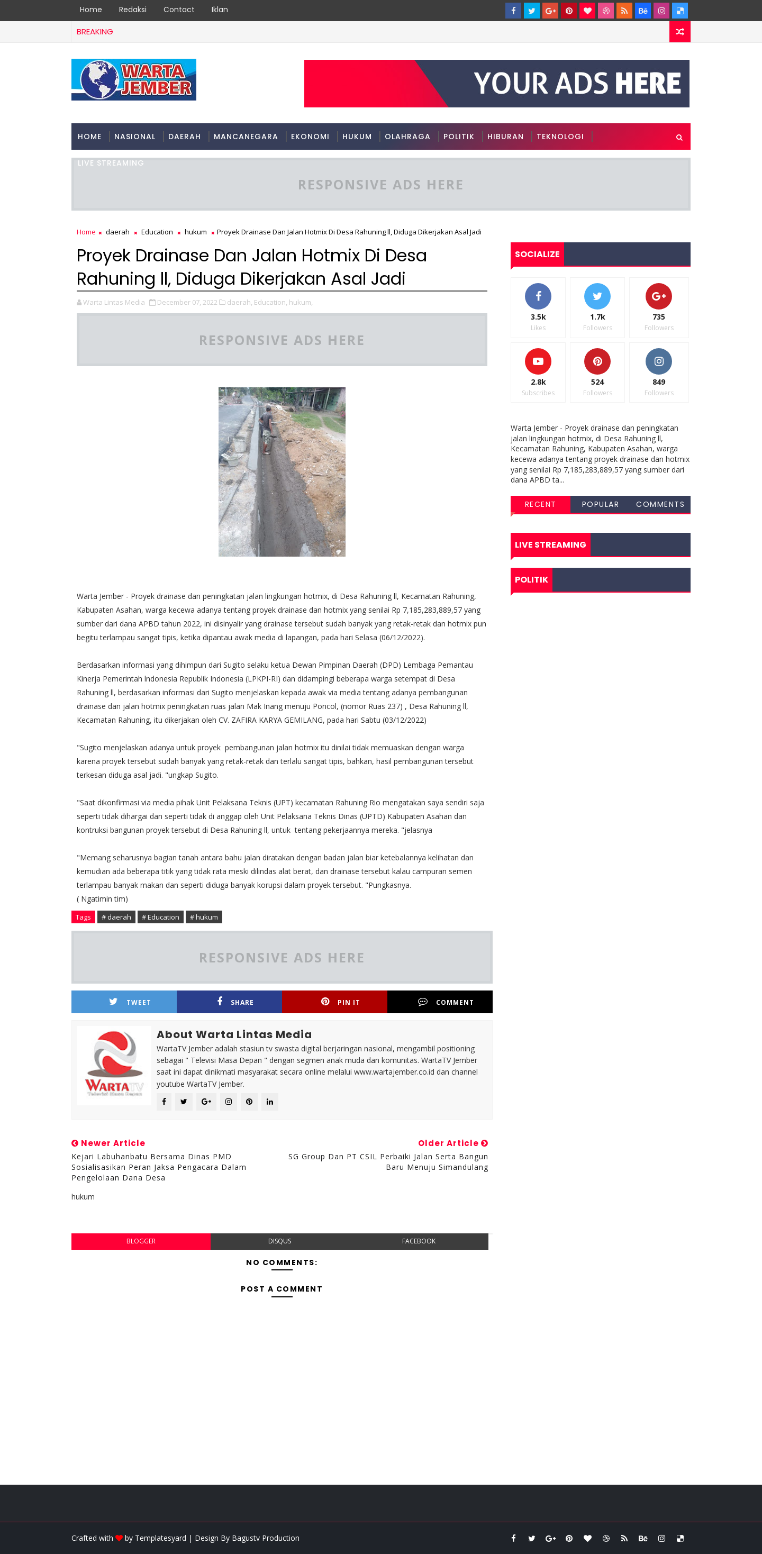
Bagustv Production (266, 1538)
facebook (419, 1241)
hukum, (301, 302)
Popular (601, 504)
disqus (279, 1241)
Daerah (184, 136)
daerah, (239, 302)
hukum (357, 136)
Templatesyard (160, 1538)
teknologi (560, 136)
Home (91, 9)
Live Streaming (111, 163)
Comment (446, 1002)
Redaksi (133, 9)
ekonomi (310, 136)
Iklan (220, 9)
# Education (160, 917)
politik (459, 136)
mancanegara (246, 136)
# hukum (204, 917)
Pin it (340, 1002)
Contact (179, 9)
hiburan (505, 136)
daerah (118, 232)
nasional (135, 136)
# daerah (116, 917)
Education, (270, 302)
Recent (541, 504)
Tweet (130, 1002)
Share (235, 1002)
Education (157, 232)
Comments (660, 504)
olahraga (408, 136)
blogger (141, 1241)
